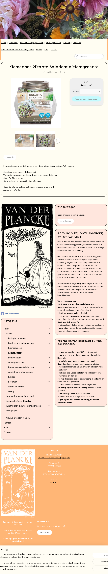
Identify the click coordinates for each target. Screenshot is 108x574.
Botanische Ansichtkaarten (18, 400)
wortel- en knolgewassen (29, 371)
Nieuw (39, 49)
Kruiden (66, 42)
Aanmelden (44, 532)
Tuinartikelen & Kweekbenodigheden (17, 49)
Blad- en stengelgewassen (31, 42)
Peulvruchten (29, 357)
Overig (11, 391)
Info (46, 49)
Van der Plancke (10, 313)
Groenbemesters (16, 386)
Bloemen (77, 42)
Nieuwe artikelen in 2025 (18, 417)
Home (3, 42)
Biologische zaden (17, 338)
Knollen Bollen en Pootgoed (20, 396)
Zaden (28, 333)
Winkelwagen (66, 221)
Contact (54, 49)
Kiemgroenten (15, 347)
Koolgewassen (15, 352)
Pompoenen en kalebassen (29, 367)
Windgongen (12, 410)
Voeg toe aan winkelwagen (86, 99)
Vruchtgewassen (53, 42)
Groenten (13, 42)
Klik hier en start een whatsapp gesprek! (54, 457)
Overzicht (10, 157)
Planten (7, 422)
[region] (35, 559)
